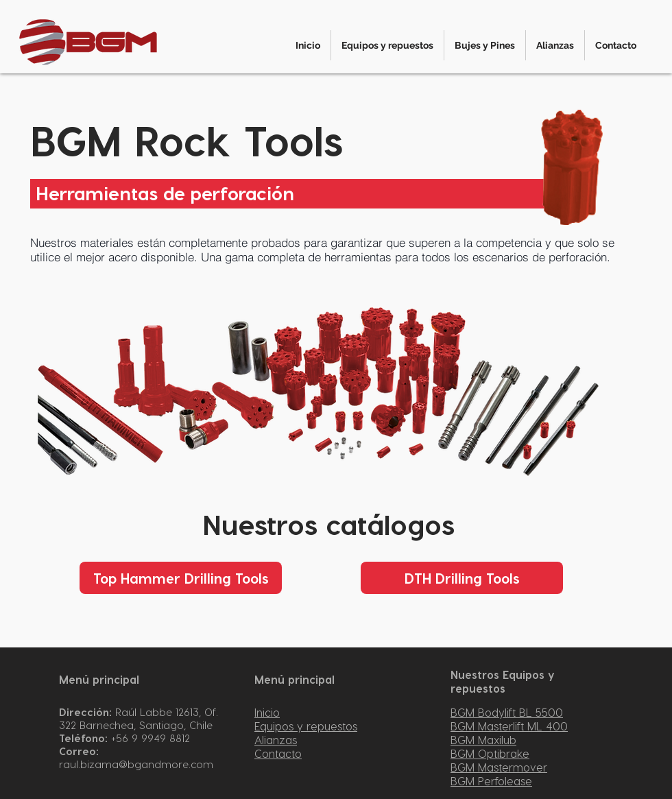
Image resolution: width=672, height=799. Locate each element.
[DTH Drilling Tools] (462, 578)
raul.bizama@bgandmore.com (136, 764)
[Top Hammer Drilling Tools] (181, 578)
